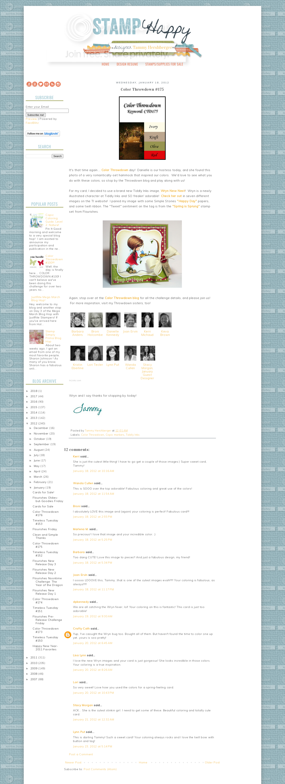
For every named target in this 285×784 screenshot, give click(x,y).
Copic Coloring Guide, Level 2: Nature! (54, 220)
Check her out (172, 196)
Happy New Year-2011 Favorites (45, 647)
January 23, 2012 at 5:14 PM (92, 746)
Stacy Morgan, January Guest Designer (147, 371)
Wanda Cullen (130, 366)
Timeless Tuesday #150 (45, 638)
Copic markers (115, 434)
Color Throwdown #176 (46, 513)
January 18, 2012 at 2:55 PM (92, 516)
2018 (34, 391)
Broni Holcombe (95, 333)
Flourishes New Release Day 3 (44, 562)
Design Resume (127, 64)
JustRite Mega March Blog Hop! (45, 298)
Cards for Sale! (43, 492)
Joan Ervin (130, 331)
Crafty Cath (81, 628)
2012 (34, 423)
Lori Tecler (95, 365)
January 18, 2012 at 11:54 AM (93, 493)
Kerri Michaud (147, 333)
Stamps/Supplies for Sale (164, 64)
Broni (77, 506)
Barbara (79, 552)
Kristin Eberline (78, 366)
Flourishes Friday (45, 529)
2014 (34, 412)
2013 (34, 418)
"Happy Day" (187, 201)
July (37, 455)
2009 (34, 668)
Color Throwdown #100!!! (54, 259)
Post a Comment (81, 754)
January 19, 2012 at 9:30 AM (92, 616)
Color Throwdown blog (122, 298)
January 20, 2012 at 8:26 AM (92, 670)
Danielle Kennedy (112, 333)
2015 (34, 407)
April (37, 471)
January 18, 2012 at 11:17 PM (93, 589)
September (42, 444)
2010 (34, 663)
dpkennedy (81, 602)
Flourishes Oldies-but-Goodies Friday (48, 499)
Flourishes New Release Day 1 (44, 592)
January (40, 487)
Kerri (76, 456)
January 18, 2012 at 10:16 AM (93, 471)
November (41, 433)
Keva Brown (165, 333)
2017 (34, 396)
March (38, 476)
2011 (34, 657)
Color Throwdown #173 (46, 630)
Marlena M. (80, 529)
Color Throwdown (115, 170)
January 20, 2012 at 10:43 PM (93, 692)
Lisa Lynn (79, 655)
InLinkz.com (75, 380)
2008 (34, 673)
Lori (75, 682)
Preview (31, 119)
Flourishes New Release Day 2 (44, 571)
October (40, 439)
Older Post (212, 762)
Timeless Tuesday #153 (45, 522)
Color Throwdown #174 (46, 600)
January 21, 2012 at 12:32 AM (93, 719)
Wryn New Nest (173, 191)
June (37, 460)
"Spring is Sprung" (186, 206)
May (37, 466)
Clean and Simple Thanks (45, 536)
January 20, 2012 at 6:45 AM (92, 643)
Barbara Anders (78, 333)
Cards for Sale (43, 506)
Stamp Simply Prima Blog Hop (53, 336)
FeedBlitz (32, 123)
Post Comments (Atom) (100, 769)
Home (105, 64)
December (41, 428)
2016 (34, 401)
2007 (34, 679)
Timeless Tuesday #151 (45, 609)
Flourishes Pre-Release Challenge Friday (47, 620)
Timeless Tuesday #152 (45, 553)
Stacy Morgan (83, 705)
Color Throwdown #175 (46, 545)
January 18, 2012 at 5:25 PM (92, 539)
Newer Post (73, 762)
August (39, 450)
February (41, 482)
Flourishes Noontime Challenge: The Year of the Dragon (48, 581)
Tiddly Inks (133, 434)
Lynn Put (112, 365)
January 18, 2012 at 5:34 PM (92, 562)
